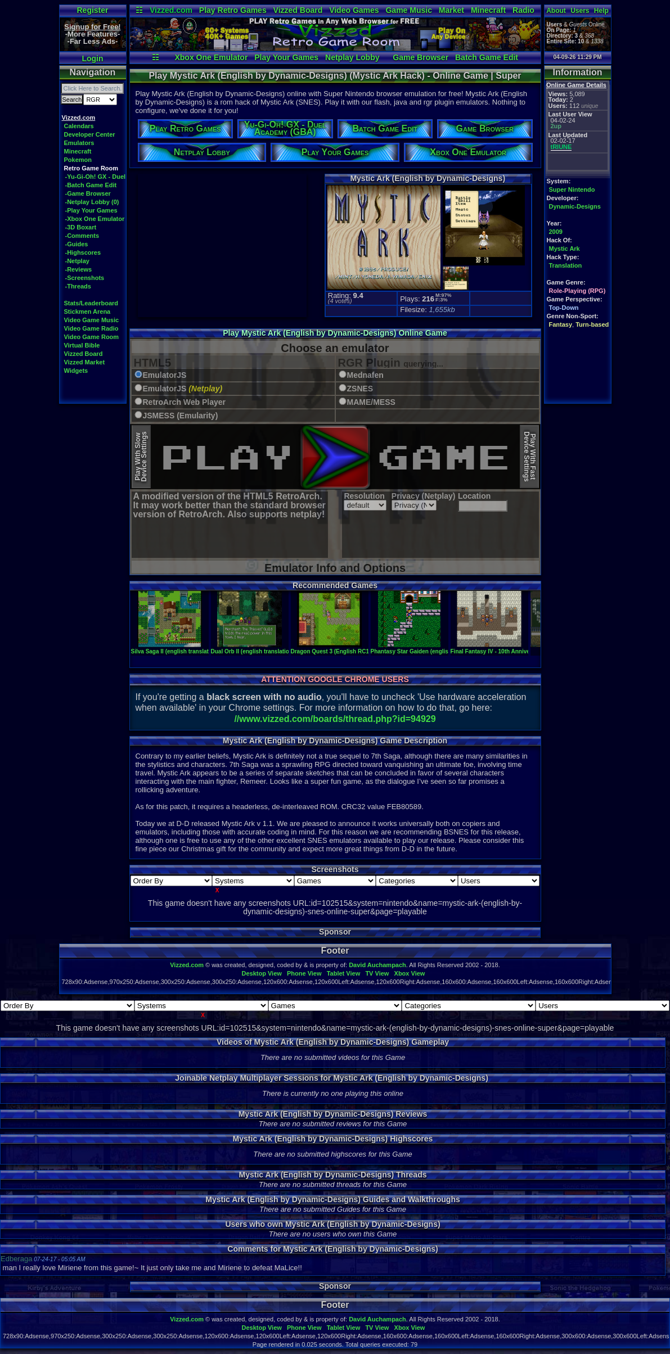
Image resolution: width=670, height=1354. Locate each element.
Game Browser (420, 57)
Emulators (79, 142)
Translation (565, 265)
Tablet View (344, 973)
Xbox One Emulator (211, 57)
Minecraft (488, 10)
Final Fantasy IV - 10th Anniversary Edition (507, 648)
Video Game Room (91, 336)
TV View (377, 973)
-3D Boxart (81, 227)
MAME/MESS (371, 402)
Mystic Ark (564, 248)
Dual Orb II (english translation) (253, 648)
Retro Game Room (91, 168)
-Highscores (83, 252)
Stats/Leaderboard (91, 303)
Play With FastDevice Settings (530, 457)
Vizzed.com (171, 10)
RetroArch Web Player (184, 402)
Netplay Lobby (352, 57)
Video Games (354, 10)
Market (451, 10)
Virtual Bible (82, 345)
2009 (556, 231)
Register (92, 10)
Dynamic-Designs (575, 206)
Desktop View (261, 973)
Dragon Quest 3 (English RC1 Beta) (338, 648)
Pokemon (78, 159)
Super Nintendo (572, 189)
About (556, 11)
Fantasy (561, 324)
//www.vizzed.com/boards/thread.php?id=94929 (334, 719)
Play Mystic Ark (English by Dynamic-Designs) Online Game (335, 332)
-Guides (76, 244)
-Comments (82, 235)
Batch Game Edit (486, 57)
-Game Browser (88, 193)
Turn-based (592, 324)
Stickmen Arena (87, 311)
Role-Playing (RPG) (577, 290)
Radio (523, 10)
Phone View (304, 973)
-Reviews (78, 269)
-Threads (78, 286)
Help (601, 11)
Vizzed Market (84, 362)
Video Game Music (91, 320)
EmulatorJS (165, 375)
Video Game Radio (91, 328)
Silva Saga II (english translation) (175, 648)
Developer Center (89, 134)
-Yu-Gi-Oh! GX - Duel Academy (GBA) (119, 176)
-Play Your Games (91, 210)
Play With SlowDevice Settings (141, 457)
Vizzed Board (298, 10)
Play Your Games (286, 57)
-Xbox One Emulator (95, 218)
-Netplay (77, 261)
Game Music (408, 10)
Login (92, 58)
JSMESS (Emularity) (180, 416)
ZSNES (360, 389)
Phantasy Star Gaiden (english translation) (427, 648)
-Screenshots (85, 277)
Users (579, 11)
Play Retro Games (233, 10)
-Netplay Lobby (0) (92, 201)
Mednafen (365, 375)
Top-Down (564, 307)
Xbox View (409, 973)
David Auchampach (377, 965)
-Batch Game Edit (91, 185)
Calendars (79, 126)
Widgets (76, 370)
